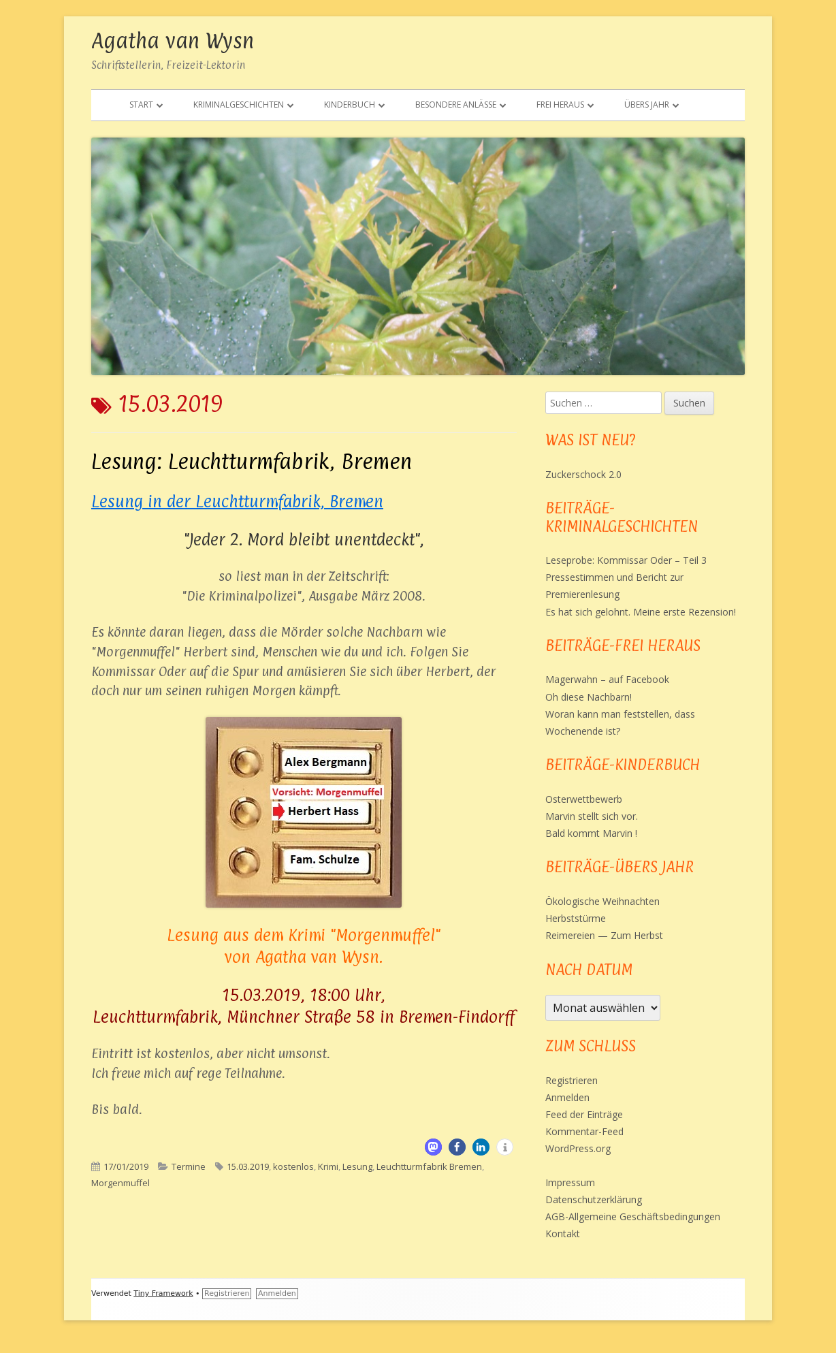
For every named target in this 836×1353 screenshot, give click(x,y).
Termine (189, 1166)
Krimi (328, 1166)
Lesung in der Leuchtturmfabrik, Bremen (237, 501)
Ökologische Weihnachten (602, 901)
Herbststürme (575, 918)
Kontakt (562, 1233)
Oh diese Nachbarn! (588, 696)
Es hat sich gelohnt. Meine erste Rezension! (640, 611)
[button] (433, 1147)
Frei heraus (560, 104)
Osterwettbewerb (583, 799)
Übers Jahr (646, 104)
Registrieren (571, 1080)
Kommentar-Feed (584, 1131)
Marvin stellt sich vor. (591, 816)
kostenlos (293, 1166)
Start (141, 104)
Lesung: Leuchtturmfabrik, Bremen (251, 461)
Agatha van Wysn (172, 40)
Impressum (570, 1182)
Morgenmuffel (120, 1183)
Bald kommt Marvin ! (591, 833)
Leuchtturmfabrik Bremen (429, 1166)
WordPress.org (578, 1148)
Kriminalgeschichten (238, 104)
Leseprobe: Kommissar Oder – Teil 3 (626, 560)
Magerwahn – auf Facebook (607, 679)
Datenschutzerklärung (593, 1199)
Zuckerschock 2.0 (583, 474)
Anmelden (567, 1097)
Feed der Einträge (584, 1114)
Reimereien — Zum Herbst (604, 935)
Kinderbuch (349, 104)
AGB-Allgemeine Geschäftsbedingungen (632, 1216)
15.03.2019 (248, 1166)
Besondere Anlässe (455, 104)
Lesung (357, 1166)
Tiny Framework (163, 1293)
